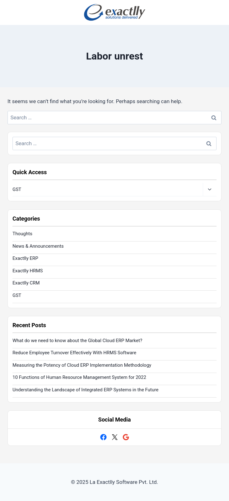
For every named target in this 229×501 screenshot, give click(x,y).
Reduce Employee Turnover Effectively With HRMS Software (74, 352)
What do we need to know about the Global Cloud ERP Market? (77, 340)
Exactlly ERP (25, 258)
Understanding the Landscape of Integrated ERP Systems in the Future (85, 390)
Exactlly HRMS (27, 271)
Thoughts (22, 233)
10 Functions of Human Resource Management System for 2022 (79, 377)
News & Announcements (38, 246)
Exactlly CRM (26, 283)
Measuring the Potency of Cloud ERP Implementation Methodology (81, 365)
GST (16, 189)
